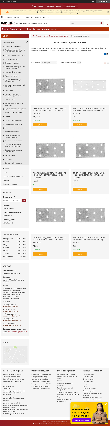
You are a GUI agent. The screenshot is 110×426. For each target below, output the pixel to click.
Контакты (36, 29)
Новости (6, 168)
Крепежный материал (13, 46)
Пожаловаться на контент (69, 424)
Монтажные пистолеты (13, 124)
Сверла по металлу (89, 388)
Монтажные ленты (12, 132)
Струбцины (9, 90)
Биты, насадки (88, 381)
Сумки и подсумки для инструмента (13, 80)
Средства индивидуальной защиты (15, 86)
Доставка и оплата (49, 29)
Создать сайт (5, 1)
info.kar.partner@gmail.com (17, 332)
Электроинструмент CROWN (41, 374)
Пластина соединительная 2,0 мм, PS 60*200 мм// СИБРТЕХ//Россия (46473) (89, 239)
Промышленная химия (13, 120)
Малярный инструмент (65, 383)
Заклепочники (10, 155)
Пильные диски (88, 377)
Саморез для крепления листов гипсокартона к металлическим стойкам (14, 398)
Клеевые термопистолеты (14, 128)
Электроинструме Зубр (39, 377)
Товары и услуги (16, 29)
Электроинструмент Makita (40, 381)
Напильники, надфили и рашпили (14, 104)
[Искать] (101, 23)
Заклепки (8, 159)
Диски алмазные (88, 379)
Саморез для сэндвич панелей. (14, 414)
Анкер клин (7, 388)
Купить (40, 125)
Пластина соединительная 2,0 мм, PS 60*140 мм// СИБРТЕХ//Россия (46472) (49, 239)
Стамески (8, 116)
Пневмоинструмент (12, 59)
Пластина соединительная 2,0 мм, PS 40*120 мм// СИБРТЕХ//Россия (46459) (89, 109)
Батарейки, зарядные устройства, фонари (13, 145)
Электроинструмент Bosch (40, 379)
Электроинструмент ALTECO (41, 384)
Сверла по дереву (89, 391)
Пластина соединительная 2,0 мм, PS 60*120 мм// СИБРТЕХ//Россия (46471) (89, 174)
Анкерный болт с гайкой (11, 377)
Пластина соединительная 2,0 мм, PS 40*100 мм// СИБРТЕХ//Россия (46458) (49, 109)
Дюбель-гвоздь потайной (11, 403)
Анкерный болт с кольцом (12, 381)
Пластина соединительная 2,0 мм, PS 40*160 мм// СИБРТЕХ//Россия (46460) (49, 174)
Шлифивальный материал (92, 400)
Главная (5, 29)
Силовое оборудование (13, 163)
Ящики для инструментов (65, 397)
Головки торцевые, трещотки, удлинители (13, 95)
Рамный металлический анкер (13, 379)
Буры (85, 386)
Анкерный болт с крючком (12, 384)
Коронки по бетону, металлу (92, 397)
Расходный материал (13, 72)
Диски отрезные (88, 374)
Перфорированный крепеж (59, 36)
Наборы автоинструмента (66, 374)
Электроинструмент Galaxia (40, 388)
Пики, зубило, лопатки (90, 384)
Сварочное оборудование (40, 386)
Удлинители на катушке (13, 113)
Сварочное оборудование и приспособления (15, 67)
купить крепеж (70, 6)
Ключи (59, 381)
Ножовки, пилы (10, 100)
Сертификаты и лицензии (13, 176)
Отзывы (6, 180)
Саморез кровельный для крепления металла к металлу (15, 410)
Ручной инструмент (12, 76)
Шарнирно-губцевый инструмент (68, 394)
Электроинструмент (12, 63)
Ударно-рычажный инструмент (67, 392)
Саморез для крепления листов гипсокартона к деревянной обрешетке (14, 392)
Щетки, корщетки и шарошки (15, 109)
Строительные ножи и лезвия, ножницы (13, 136)
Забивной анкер (8, 386)
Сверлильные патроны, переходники (13, 151)
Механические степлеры (14, 141)
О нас (29, 29)
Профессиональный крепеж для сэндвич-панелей (15, 50)
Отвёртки (60, 385)
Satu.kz (64, 422)
